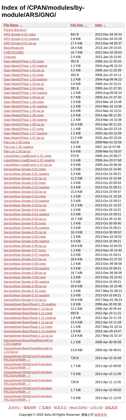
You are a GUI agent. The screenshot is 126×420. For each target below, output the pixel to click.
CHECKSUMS (14, 52)
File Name (11, 25)
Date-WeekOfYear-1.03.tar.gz (24, 84)
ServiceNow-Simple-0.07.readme (26, 254)
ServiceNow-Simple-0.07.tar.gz (25, 259)
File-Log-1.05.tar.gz (17, 151)
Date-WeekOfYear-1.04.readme (25, 92)
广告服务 (45, 407)
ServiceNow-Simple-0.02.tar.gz (25, 191)
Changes (10, 57)
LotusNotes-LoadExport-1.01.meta (27, 156)
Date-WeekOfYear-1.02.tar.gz (24, 70)
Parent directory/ (15, 30)
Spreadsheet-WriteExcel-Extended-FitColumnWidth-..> (28, 358)
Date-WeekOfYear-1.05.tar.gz (24, 111)
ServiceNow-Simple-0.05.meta (25, 223)
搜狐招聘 (30, 407)
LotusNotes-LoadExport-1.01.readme (29, 160)
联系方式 (60, 407)
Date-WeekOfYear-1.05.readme (25, 106)
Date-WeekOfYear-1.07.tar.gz (24, 137)
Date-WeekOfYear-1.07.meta (24, 129)
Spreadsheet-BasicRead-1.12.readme (30, 331)
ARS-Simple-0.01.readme (21, 39)
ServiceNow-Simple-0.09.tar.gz (25, 286)
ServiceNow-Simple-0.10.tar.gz (25, 299)
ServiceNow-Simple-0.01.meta (25, 169)
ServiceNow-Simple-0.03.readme (26, 201)
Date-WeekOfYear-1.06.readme (25, 119)
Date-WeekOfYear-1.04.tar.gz (24, 97)
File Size (77, 25)
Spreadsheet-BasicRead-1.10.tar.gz (28, 308)
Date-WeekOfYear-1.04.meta (24, 88)
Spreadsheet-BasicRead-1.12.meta (28, 326)
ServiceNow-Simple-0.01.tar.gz (25, 178)
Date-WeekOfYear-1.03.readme (25, 79)
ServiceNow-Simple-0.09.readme (26, 281)
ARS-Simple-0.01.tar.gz (20, 43)
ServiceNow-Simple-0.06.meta (25, 236)
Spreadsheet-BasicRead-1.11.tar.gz (28, 322)
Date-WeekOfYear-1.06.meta (24, 115)
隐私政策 (111, 407)
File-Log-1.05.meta (17, 142)
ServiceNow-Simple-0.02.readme (26, 187)
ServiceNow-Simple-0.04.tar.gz (25, 219)
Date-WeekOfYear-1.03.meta (24, 75)
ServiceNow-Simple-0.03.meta (25, 196)
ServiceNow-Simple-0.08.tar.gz (25, 273)
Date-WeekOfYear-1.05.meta (24, 102)
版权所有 (100, 414)
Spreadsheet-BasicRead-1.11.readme (30, 318)
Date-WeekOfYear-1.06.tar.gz (24, 124)
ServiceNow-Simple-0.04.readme (26, 214)
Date (98, 25)
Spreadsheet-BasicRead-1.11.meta (28, 313)
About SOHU (78, 407)
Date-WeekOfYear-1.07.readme (25, 133)
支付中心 (14, 407)
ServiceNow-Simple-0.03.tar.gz (25, 205)
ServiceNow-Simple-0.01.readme (26, 174)
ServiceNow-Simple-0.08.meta (25, 263)
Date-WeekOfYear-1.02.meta (24, 61)
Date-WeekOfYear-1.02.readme (25, 66)
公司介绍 (96, 407)
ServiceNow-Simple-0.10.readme (26, 295)
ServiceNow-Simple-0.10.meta (25, 291)
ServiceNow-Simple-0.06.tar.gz (25, 246)
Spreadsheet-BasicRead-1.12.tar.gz (28, 335)
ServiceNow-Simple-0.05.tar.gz (25, 232)
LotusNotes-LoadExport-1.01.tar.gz (28, 164)
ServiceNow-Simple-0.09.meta (25, 277)
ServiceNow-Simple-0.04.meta (25, 209)
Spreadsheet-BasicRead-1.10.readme (30, 304)
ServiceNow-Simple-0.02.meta (25, 182)
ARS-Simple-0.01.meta (20, 34)
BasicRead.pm (14, 47)
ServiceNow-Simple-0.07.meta (25, 250)
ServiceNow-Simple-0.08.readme (26, 268)
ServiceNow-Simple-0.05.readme (26, 227)
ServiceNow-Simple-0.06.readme (26, 241)
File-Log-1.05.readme (18, 147)
